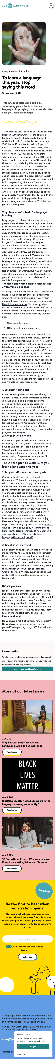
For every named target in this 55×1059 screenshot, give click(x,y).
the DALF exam (10, 337)
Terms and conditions (12, 1051)
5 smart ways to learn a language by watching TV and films (27, 528)
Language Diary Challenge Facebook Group (23, 570)
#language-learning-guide (15, 71)
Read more (12, 751)
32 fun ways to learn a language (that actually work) (23, 535)
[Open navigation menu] (51, 5)
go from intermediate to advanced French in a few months (27, 302)
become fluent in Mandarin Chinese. (27, 133)
